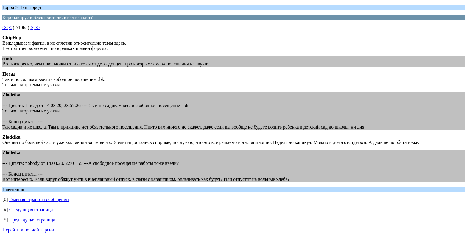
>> (37, 27)
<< (5, 27)
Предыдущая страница (32, 219)
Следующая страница (31, 209)
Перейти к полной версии (28, 229)
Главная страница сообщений (39, 199)
